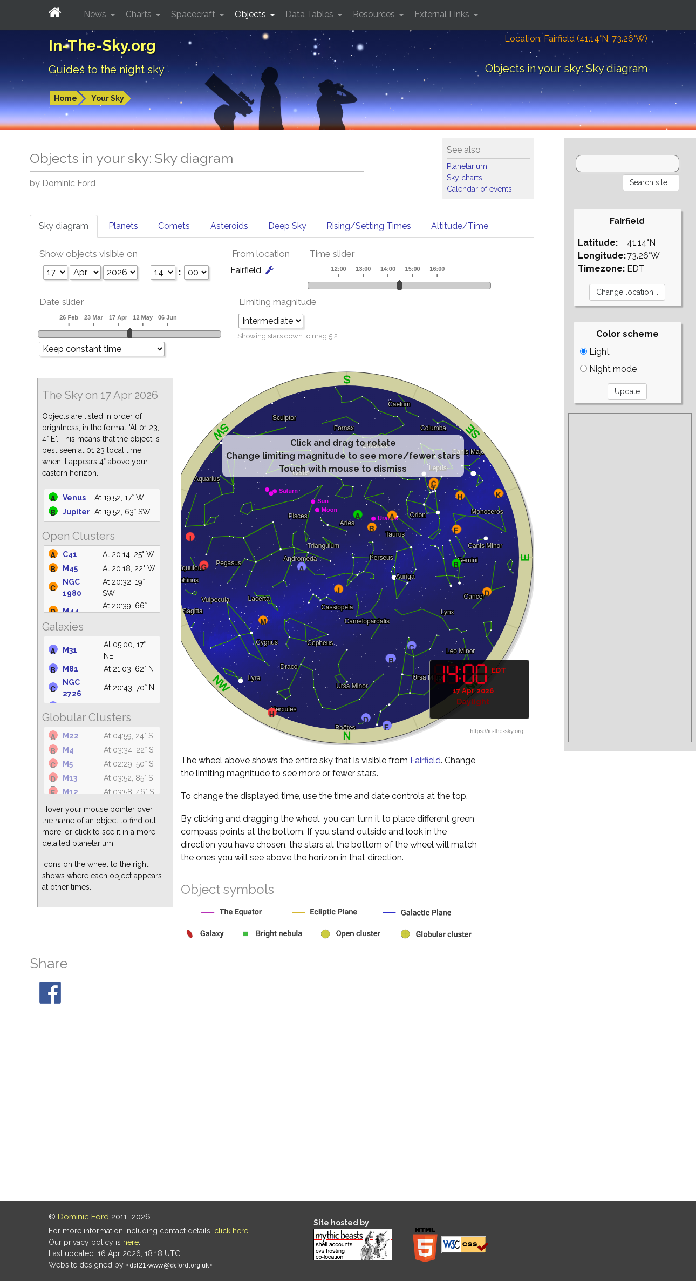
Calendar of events (479, 189)
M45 (70, 568)
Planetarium (467, 166)
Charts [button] (140, 14)
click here (231, 1230)
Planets (123, 226)
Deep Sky (287, 226)
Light (595, 352)
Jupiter (76, 511)
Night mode (608, 369)
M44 (71, 611)
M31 (70, 650)
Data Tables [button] (310, 14)
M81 (70, 669)
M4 (68, 749)
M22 (71, 735)
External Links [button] (443, 14)
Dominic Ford (83, 1217)
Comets (174, 226)
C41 (70, 554)
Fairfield (425, 760)
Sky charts (464, 177)
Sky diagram (63, 226)
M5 (68, 764)
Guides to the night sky (107, 69)
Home (65, 98)
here (131, 1242)
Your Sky (107, 98)
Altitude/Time (459, 226)
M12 (70, 792)
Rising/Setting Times (368, 226)
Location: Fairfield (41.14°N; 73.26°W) (575, 38)
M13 (70, 778)
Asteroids (229, 226)
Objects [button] (251, 14)
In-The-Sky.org (102, 46)
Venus (74, 497)
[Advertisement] (629, 578)
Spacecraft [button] (194, 14)
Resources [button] (375, 14)
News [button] (96, 14)
